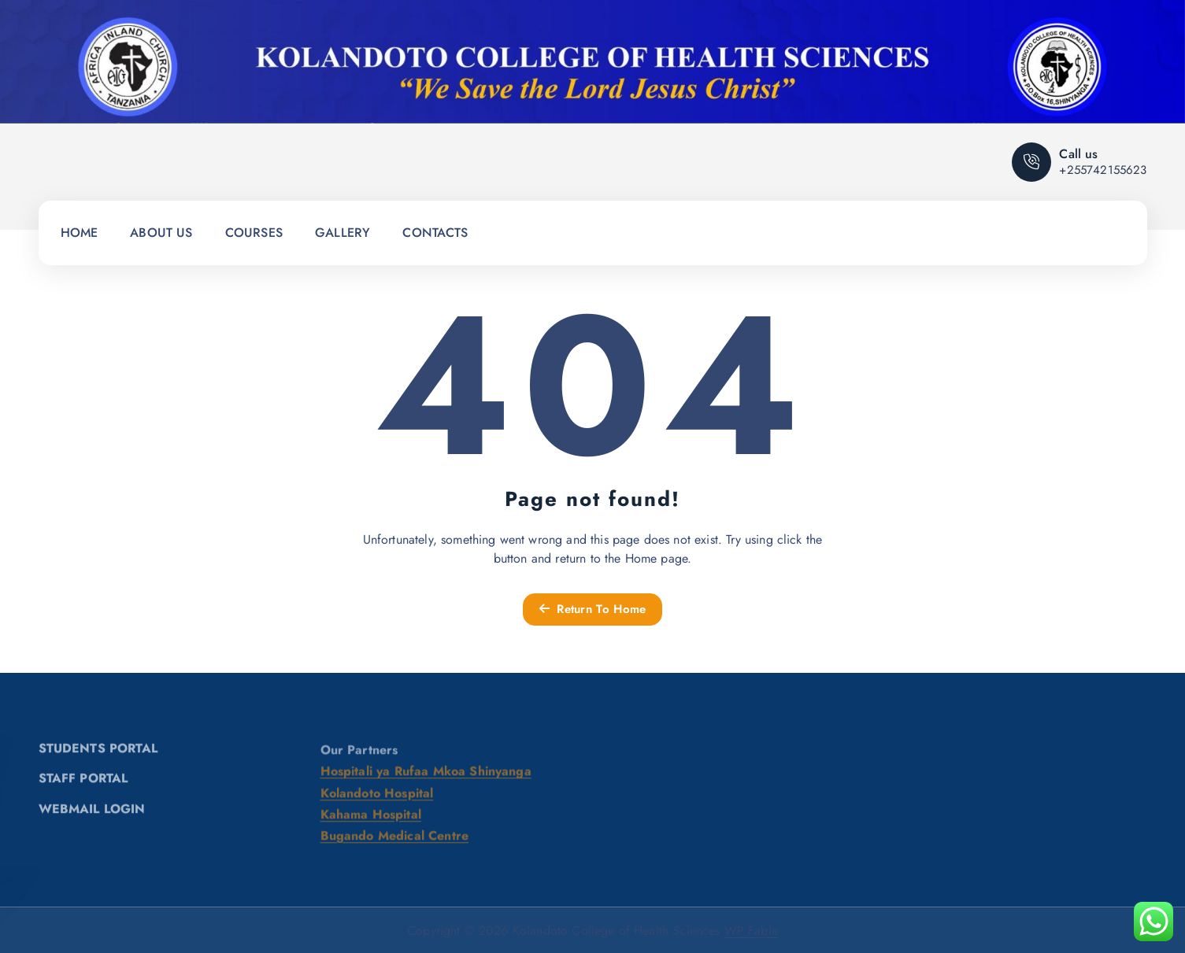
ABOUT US (161, 232)
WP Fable (751, 931)
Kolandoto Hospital (377, 798)
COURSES (254, 232)
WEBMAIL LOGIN (92, 814)
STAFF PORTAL (83, 783)
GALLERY (342, 232)
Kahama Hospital (370, 820)
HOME (79, 232)
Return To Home (592, 609)
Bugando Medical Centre (394, 842)
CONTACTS (435, 232)
